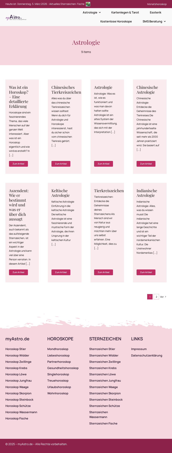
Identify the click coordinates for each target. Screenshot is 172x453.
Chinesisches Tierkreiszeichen (66, 90)
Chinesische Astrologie (147, 90)
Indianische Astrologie (147, 193)
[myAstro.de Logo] (16, 15)
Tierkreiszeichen (109, 190)
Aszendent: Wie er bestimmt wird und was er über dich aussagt (19, 205)
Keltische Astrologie (60, 193)
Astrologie (103, 87)
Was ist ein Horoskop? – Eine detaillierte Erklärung (18, 97)
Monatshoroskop (157, 4)
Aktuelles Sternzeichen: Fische (69, 4)
